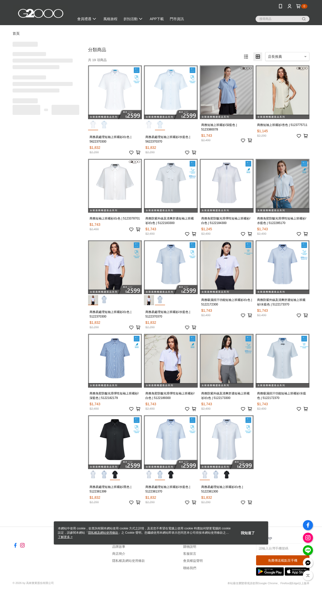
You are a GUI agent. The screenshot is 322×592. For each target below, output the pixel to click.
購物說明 (189, 547)
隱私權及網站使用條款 (128, 561)
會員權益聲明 (193, 561)
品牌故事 (118, 547)
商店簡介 (118, 554)
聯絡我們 (189, 568)
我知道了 (248, 533)
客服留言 (189, 554)
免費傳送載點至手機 (282, 560)
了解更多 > (65, 537)
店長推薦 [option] (275, 57)
